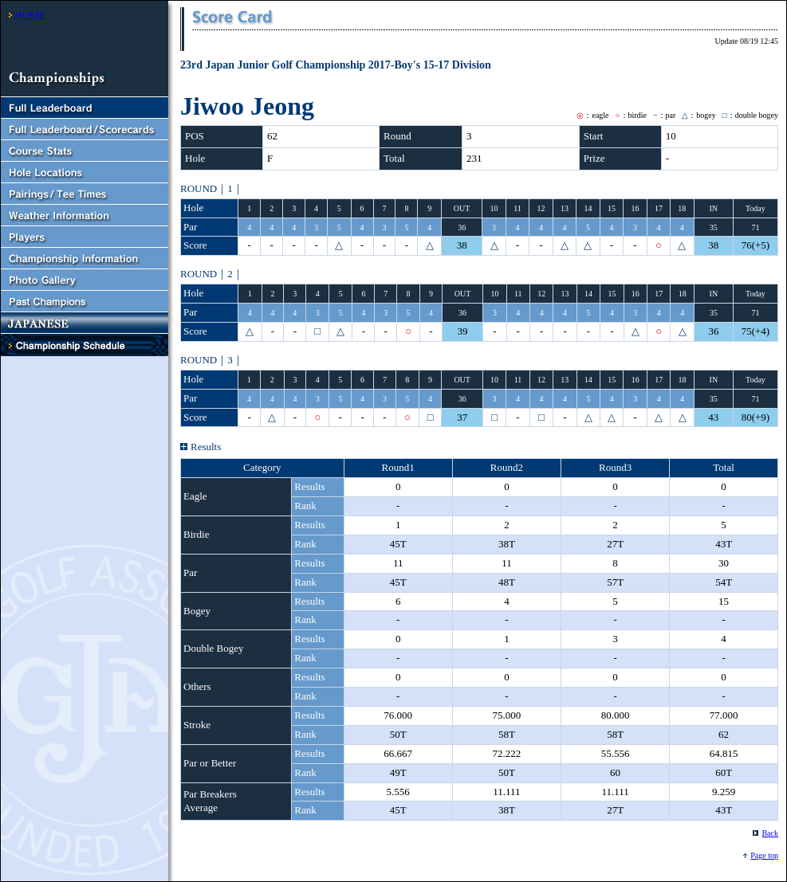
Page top (764, 855)
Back (769, 833)
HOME (29, 15)
